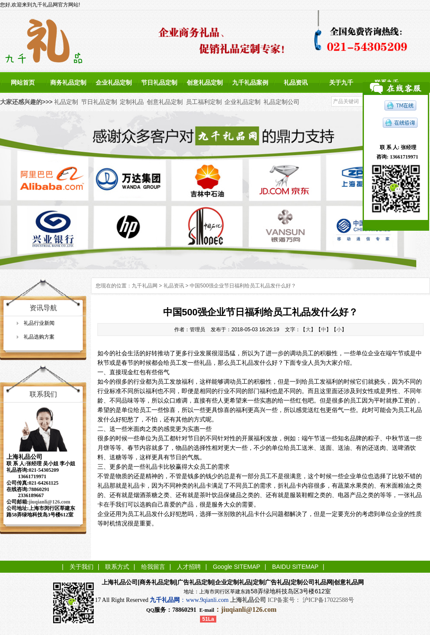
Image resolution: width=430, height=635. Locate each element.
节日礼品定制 (159, 82)
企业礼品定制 (114, 82)
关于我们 (82, 566)
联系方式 (117, 566)
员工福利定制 (204, 101)
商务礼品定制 (68, 82)
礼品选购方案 (39, 337)
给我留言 (153, 566)
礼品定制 (66, 101)
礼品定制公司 (281, 101)
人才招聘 (189, 566)
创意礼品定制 (205, 82)
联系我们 (43, 394)
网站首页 (23, 82)
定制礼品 (132, 101)
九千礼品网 (144, 286)
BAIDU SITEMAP (295, 566)
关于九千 (341, 82)
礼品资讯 (296, 82)
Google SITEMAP (236, 566)
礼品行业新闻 (39, 323)
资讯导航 (43, 307)
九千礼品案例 (250, 82)
